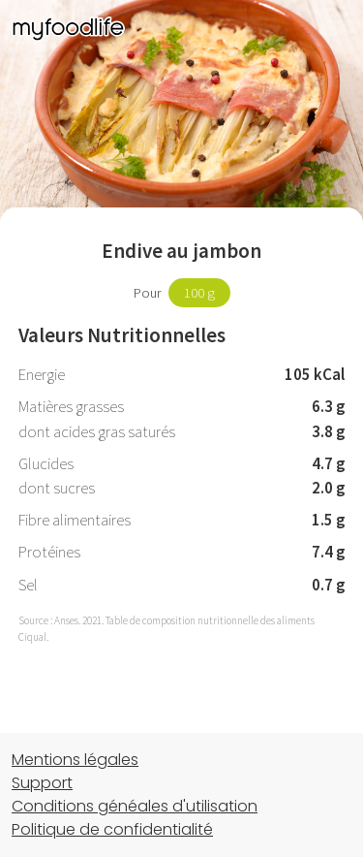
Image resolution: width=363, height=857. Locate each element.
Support (42, 783)
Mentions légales (75, 759)
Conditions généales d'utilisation (134, 806)
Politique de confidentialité (112, 829)
